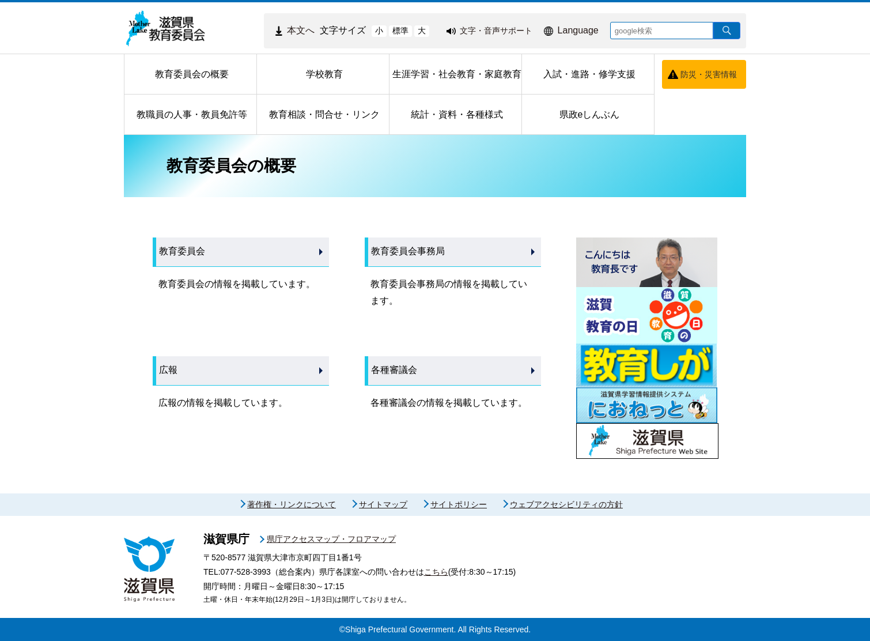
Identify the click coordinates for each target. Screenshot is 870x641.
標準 (400, 30)
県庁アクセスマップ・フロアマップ (331, 539)
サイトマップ (383, 504)
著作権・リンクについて (291, 504)
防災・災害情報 (708, 74)
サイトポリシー (458, 504)
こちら (436, 571)
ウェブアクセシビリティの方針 (566, 504)
